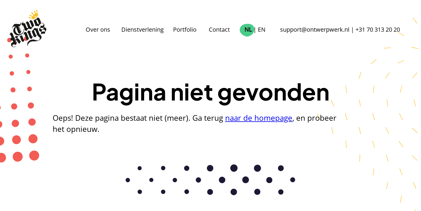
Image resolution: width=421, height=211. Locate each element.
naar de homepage (258, 118)
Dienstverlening (142, 29)
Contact (219, 29)
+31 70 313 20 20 (378, 29)
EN (261, 29)
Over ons (98, 29)
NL (248, 29)
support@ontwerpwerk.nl (314, 29)
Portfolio (184, 29)
